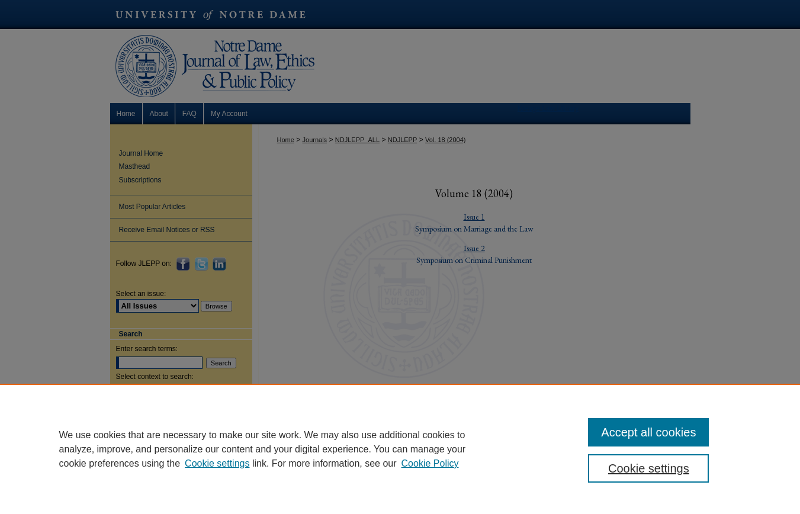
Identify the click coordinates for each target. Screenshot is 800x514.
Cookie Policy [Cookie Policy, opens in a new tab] (430, 463)
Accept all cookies (648, 432)
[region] (400, 449)
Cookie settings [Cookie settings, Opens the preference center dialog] (648, 468)
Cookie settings (217, 463)
